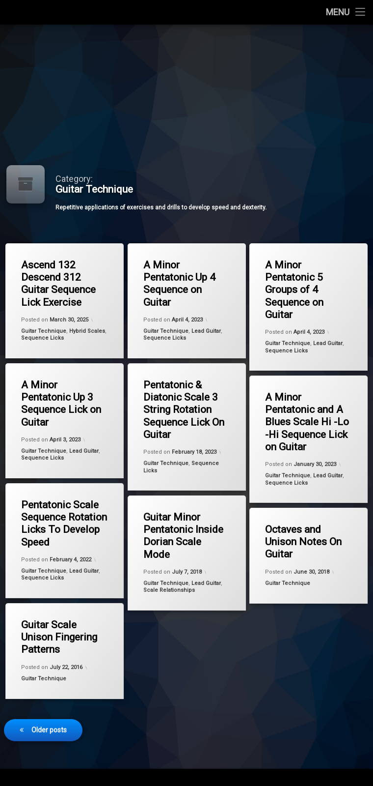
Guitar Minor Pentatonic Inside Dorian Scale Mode (180, 533)
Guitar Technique (43, 331)
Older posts (49, 702)
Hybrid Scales (87, 331)
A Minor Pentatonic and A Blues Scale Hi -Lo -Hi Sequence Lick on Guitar (303, 420)
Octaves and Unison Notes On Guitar (301, 540)
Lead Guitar (206, 331)
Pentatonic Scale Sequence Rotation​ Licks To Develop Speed (60, 521)
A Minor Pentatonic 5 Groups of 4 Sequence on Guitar (294, 289)
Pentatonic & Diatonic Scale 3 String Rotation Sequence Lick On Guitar (180, 408)
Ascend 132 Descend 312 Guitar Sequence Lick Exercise (58, 283)
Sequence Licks (42, 338)
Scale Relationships (169, 592)
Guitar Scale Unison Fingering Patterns (57, 635)
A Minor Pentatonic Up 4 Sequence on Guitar (179, 283)
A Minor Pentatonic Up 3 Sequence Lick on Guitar (61, 403)
